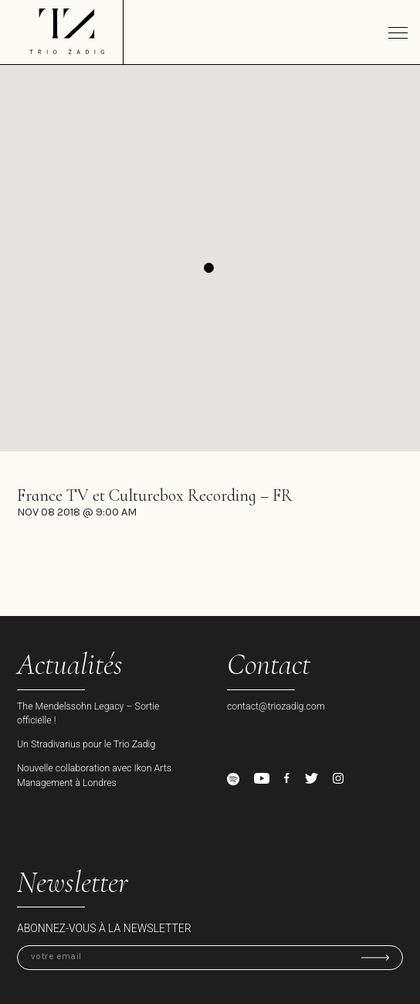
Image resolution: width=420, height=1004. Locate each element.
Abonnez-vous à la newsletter (104, 928)
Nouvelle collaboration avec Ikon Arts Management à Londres (94, 775)
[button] (209, 268)
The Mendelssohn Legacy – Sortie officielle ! (88, 713)
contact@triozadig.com (276, 706)
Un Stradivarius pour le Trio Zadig (86, 744)
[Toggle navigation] (398, 32)
